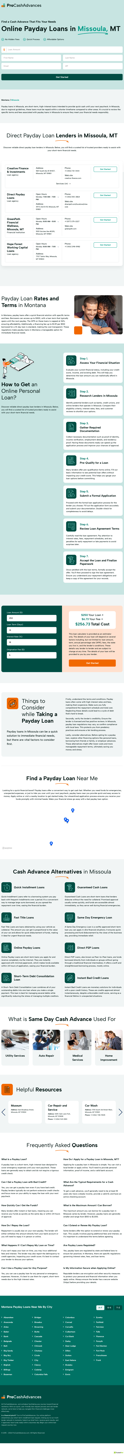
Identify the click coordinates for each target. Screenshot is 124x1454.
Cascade (38, 1336)
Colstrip (38, 1370)
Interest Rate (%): (15, 636)
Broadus (38, 1322)
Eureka (99, 1317)
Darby (68, 1341)
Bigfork (7, 1365)
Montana (5, 100)
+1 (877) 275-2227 (72, 221)
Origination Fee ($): (16, 649)
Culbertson (70, 1332)
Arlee (6, 1327)
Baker (6, 1332)
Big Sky (7, 1355)
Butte (36, 1332)
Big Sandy (8, 1351)
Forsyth (99, 1341)
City (36, 1360)
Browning (38, 1327)
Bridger (37, 1317)
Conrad (68, 1322)
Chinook (38, 1346)
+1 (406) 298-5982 (72, 247)
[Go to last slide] (3, 1112)
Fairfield (99, 1322)
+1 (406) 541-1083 (60, 1119)
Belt (5, 1346)
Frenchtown (101, 1355)
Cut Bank (69, 1336)
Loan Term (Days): (15, 624)
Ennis (67, 1374)
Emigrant (69, 1370)
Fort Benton (101, 1346)
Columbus (69, 1317)
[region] (62, 827)
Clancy (37, 1365)
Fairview (100, 1327)
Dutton (68, 1355)
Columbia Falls (41, 1374)
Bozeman (8, 1374)
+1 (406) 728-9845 (98, 1115)
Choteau (38, 1351)
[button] (67, 814)
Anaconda (8, 1322)
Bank (6, 1336)
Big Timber (9, 1360)
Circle (37, 1355)
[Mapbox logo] (7, 848)
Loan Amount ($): (15, 612)
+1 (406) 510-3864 (72, 197)
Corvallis (69, 1327)
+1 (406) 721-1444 (72, 171)
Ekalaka (68, 1365)
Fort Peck (100, 1351)
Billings (7, 1370)
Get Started (62, 77)
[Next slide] (120, 1112)
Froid (98, 1360)
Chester (38, 1341)
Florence (100, 1336)
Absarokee (8, 1317)
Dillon (67, 1351)
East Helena (70, 1360)
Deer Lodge (70, 1346)
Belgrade (8, 1341)
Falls (98, 1332)
